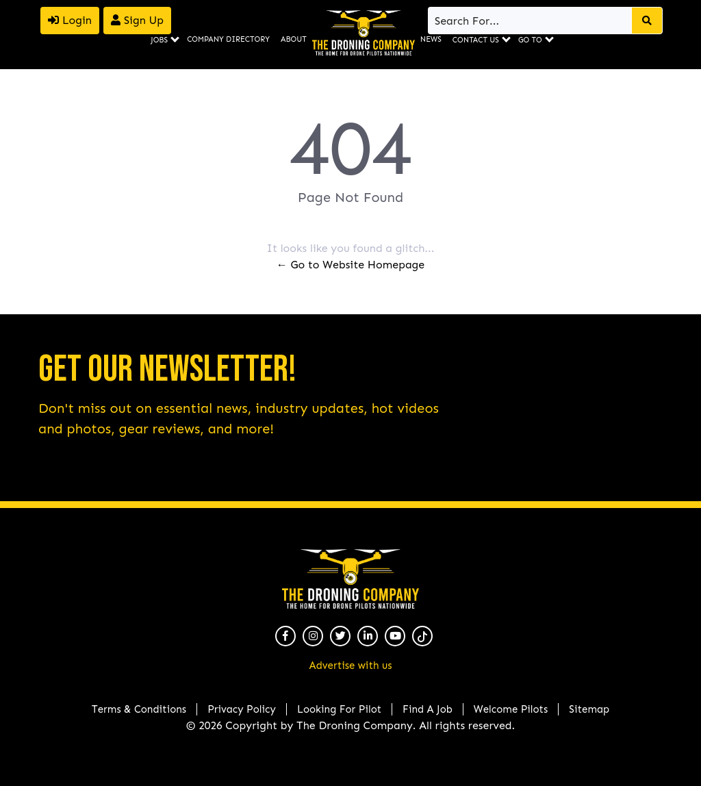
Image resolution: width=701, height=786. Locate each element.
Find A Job (428, 709)
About (294, 39)
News (431, 39)
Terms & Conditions (139, 709)
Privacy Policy (241, 709)
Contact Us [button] (476, 40)
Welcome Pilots (511, 709)
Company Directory (228, 39)
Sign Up (137, 20)
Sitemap (589, 709)
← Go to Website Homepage (350, 264)
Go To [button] (530, 40)
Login (70, 20)
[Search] (531, 20)
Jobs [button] (159, 40)
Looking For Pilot (339, 709)
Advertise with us (350, 665)
